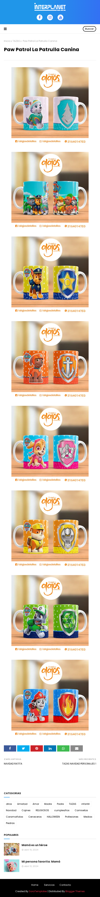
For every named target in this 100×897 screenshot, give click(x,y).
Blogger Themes (75, 891)
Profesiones (71, 816)
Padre (60, 804)
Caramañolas (14, 816)
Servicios (49, 885)
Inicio (7, 41)
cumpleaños (61, 810)
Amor (36, 804)
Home (34, 885)
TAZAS (16, 41)
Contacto (65, 885)
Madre (48, 804)
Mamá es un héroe (34, 845)
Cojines (26, 810)
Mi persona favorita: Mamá (41, 861)
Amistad (22, 804)
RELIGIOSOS (42, 810)
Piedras (10, 823)
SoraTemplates (38, 891)
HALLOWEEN (53, 816)
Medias (88, 816)
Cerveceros (35, 816)
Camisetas (81, 810)
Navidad (11, 810)
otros (9, 804)
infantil (85, 804)
